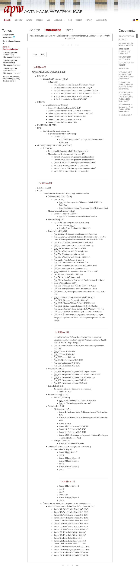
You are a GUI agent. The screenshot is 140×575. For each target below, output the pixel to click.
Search (7, 20)
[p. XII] (64, 481)
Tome (69, 30)
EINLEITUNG (124, 69)
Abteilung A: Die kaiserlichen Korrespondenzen (11, 55)
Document (52, 30)
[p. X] (41, 183)
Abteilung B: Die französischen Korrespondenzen (11, 63)
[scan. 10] (48, 183)
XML (43, 54)
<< (63, 45)
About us (59, 20)
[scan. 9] (42, 67)
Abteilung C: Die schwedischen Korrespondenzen (11, 71)
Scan (35, 54)
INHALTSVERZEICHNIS (127, 36)
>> (77, 45)
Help (70, 20)
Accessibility (101, 20)
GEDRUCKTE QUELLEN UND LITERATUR (124, 51)
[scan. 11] (65, 332)
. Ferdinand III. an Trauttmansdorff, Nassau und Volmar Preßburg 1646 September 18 (126, 97)
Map (48, 20)
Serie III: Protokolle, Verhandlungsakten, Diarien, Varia (11, 78)
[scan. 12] (71, 481)
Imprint (79, 20)
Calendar (18, 20)
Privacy (89, 20)
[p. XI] (58, 332)
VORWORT (123, 40)
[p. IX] (36, 67)
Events (29, 20)
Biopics (39, 20)
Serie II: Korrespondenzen (10, 48)
